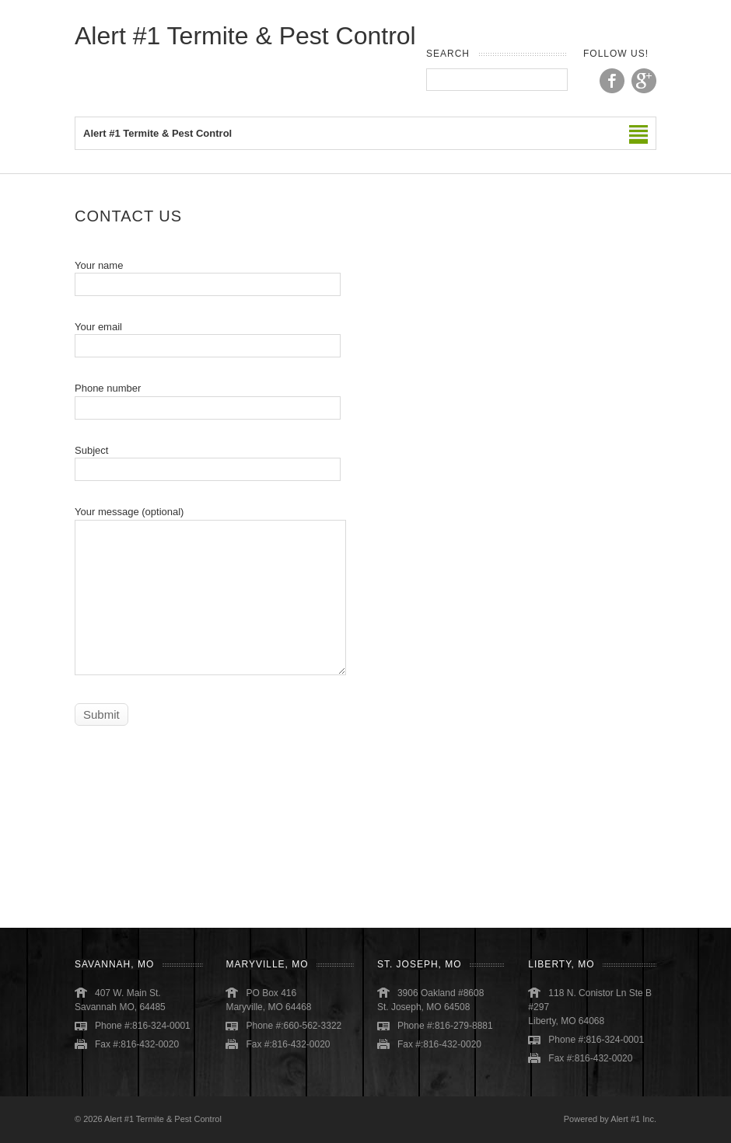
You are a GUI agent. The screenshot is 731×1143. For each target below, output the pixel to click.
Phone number (208, 397)
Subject (208, 459)
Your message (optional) (210, 554)
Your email (208, 336)
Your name (208, 275)
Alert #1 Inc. (633, 1119)
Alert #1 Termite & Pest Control (245, 36)
